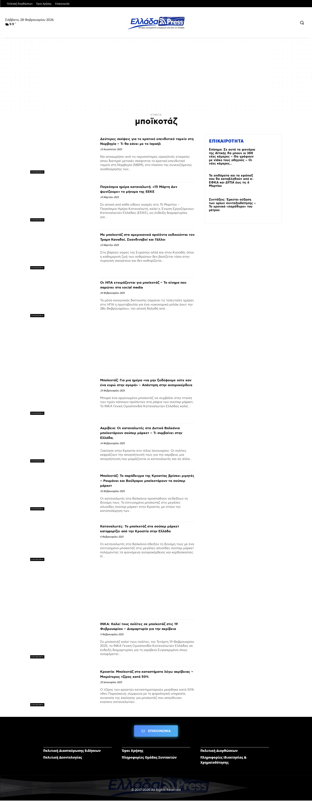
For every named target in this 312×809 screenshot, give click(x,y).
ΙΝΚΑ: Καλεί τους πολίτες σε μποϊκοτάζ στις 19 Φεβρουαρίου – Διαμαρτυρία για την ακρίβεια (146, 634)
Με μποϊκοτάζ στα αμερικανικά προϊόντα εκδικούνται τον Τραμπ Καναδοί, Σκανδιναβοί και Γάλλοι (143, 242)
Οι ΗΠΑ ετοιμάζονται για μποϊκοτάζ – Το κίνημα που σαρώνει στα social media (143, 287)
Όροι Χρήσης (132, 759)
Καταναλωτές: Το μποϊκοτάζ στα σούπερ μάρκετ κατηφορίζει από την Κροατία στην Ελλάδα (145, 533)
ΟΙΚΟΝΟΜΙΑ (37, 172)
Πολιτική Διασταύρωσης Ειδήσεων (72, 759)
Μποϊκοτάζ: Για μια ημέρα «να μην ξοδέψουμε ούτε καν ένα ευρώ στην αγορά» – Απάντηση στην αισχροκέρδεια (147, 387)
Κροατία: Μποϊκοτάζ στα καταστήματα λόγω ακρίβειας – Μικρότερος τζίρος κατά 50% (146, 682)
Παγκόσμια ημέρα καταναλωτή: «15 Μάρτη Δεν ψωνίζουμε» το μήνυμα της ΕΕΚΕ (145, 191)
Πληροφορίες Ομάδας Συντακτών (149, 765)
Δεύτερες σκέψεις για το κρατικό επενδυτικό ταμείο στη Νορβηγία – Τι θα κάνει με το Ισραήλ (143, 143)
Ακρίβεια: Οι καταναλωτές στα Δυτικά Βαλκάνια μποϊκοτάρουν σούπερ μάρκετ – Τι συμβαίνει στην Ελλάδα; (147, 435)
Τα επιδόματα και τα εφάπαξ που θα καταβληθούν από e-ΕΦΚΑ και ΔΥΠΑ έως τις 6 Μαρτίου (231, 181)
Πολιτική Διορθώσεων (219, 759)
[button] (302, 23)
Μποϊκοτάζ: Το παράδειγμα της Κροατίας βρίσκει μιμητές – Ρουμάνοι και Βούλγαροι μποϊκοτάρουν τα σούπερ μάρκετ (145, 483)
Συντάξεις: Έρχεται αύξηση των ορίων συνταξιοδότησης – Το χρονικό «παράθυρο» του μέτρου (232, 205)
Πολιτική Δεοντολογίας (62, 765)
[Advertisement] (156, 73)
